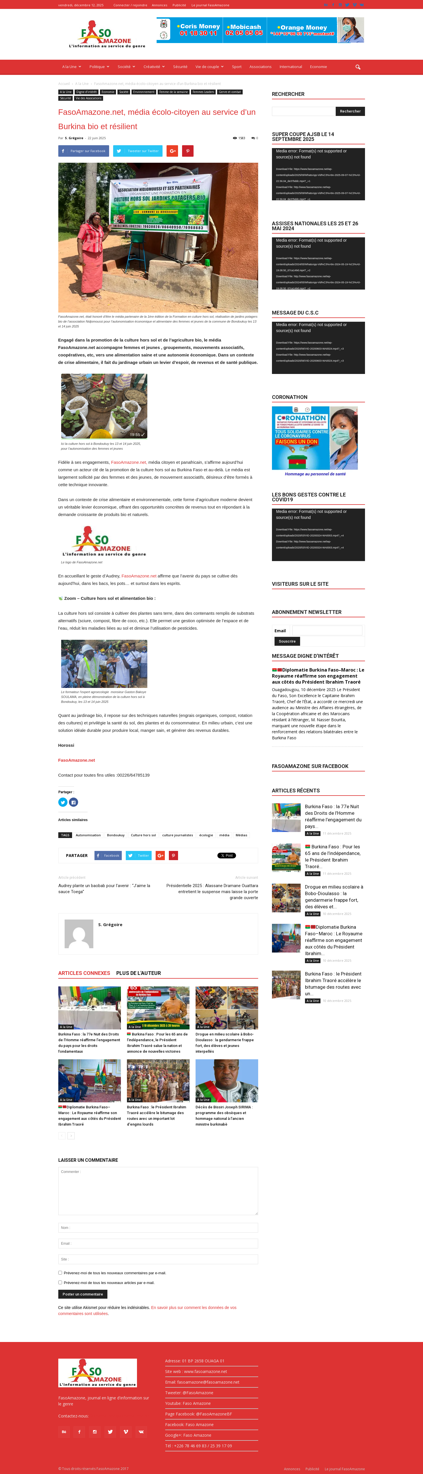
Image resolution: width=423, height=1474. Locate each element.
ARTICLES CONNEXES (84, 973)
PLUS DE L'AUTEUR (138, 973)
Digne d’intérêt (86, 92)
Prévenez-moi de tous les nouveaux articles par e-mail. (109, 1283)
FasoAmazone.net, (129, 462)
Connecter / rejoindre (130, 5)
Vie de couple (210, 66)
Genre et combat (230, 92)
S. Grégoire (74, 138)
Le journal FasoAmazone (210, 5)
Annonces (159, 5)
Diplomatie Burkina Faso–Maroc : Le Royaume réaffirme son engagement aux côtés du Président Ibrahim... (333, 940)
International (291, 66)
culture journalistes (177, 835)
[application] (318, 174)
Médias (241, 835)
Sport (237, 66)
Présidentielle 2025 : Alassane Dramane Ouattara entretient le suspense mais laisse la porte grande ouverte (212, 891)
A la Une (71, 66)
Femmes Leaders (203, 92)
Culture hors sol (143, 835)
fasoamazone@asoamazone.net (120, 1416)
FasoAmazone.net (139, 575)
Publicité (179, 5)
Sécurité (180, 66)
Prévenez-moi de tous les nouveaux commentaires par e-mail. (115, 1273)
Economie (318, 66)
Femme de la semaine (173, 92)
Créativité (154, 66)
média (224, 835)
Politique (99, 66)
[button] (358, 67)
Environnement (143, 92)
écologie (206, 835)
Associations (261, 66)
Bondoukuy (116, 835)
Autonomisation (88, 835)
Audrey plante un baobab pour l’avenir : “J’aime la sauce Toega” (104, 888)
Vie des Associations (88, 98)
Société (126, 66)
